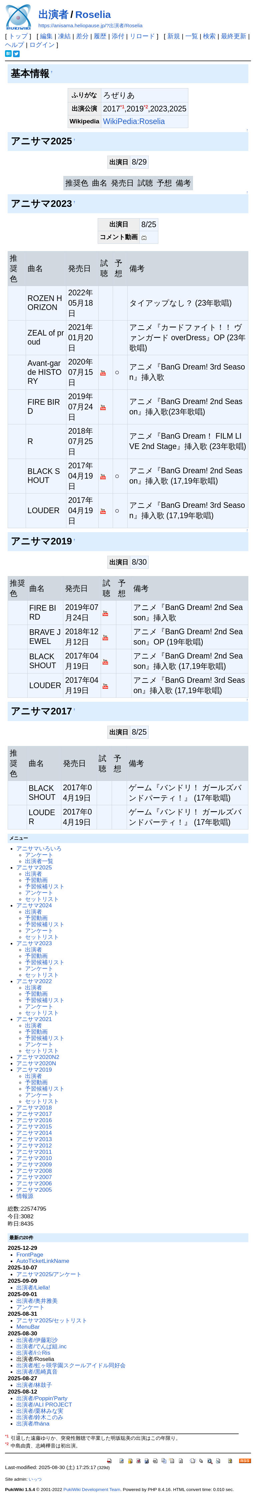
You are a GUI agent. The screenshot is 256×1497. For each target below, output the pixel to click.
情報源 (24, 1196)
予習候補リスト (45, 886)
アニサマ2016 (34, 1120)
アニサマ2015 (34, 1126)
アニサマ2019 (34, 1069)
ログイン (42, 44)
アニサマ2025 (34, 867)
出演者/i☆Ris (33, 1352)
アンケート (39, 854)
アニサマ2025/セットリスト (51, 1320)
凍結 (64, 36)
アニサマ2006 (34, 1183)
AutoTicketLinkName (42, 1261)
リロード (142, 36)
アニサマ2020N (36, 1063)
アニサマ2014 (34, 1132)
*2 (146, 106)
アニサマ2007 (34, 1177)
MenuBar (28, 1326)
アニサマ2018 (34, 1107)
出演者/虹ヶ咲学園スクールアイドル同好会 (71, 1365)
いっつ (35, 1479)
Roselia (93, 14)
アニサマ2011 (34, 1151)
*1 (122, 106)
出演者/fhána (32, 1423)
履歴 (100, 36)
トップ (18, 36)
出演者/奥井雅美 (37, 1300)
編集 (46, 36)
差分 (82, 36)
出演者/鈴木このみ (39, 1417)
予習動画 (36, 880)
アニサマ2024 (34, 905)
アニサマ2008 (34, 1170)
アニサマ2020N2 (37, 1057)
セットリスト (42, 899)
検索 (209, 36)
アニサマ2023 (34, 943)
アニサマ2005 (34, 1189)
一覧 (191, 36)
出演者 (53, 14)
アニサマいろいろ (39, 848)
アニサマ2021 (34, 1019)
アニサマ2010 (34, 1158)
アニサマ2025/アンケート (49, 1274)
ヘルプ (14, 44)
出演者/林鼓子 (34, 1385)
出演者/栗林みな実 (39, 1411)
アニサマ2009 (34, 1164)
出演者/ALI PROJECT (44, 1404)
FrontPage (29, 1254)
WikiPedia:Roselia (134, 121)
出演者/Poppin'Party (41, 1398)
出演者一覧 (39, 861)
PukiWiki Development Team (91, 1489)
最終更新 (233, 36)
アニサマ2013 (34, 1139)
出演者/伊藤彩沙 (37, 1340)
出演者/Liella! (33, 1287)
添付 (118, 36)
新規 (173, 36)
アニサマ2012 (34, 1145)
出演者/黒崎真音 (37, 1371)
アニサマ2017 (34, 1114)
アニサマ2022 (34, 981)
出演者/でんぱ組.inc (41, 1346)
